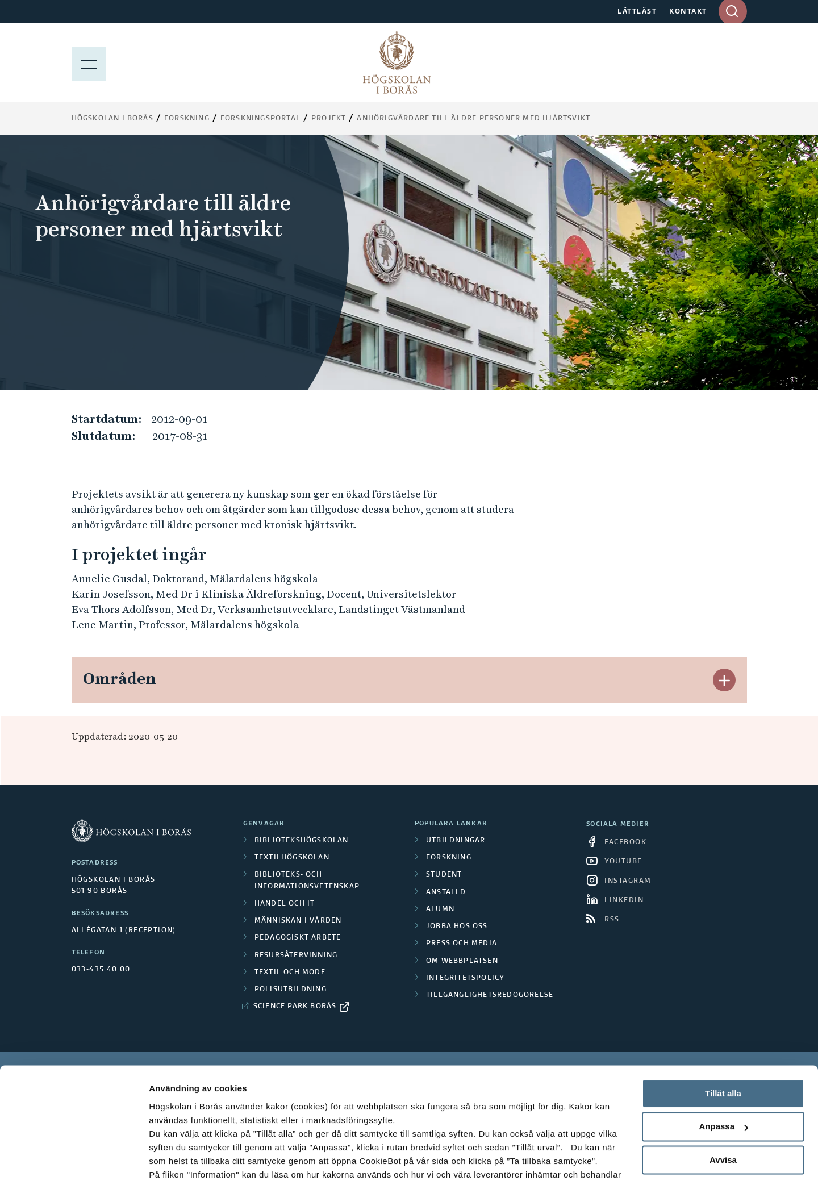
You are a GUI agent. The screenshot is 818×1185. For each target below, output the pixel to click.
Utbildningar (455, 841)
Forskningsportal (260, 119)
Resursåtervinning (295, 955)
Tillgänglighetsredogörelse (489, 995)
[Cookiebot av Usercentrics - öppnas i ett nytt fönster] (73, 1162)
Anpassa (723, 1070)
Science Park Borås (295, 1007)
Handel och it (284, 904)
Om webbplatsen (462, 961)
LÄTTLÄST (637, 12)
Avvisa (723, 1103)
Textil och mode (289, 973)
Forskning (187, 119)
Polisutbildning (290, 990)
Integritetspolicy (465, 978)
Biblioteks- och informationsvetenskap (307, 880)
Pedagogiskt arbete (297, 938)
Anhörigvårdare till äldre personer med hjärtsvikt (473, 119)
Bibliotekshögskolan (301, 841)
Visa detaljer (174, 1162)
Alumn (440, 909)
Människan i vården (298, 921)
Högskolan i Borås (112, 119)
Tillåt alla (723, 1036)
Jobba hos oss (457, 927)
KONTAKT (688, 12)
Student (444, 875)
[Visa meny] (89, 62)
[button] (724, 680)
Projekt (328, 119)
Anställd (446, 892)
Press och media (461, 944)
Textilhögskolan (291, 858)
